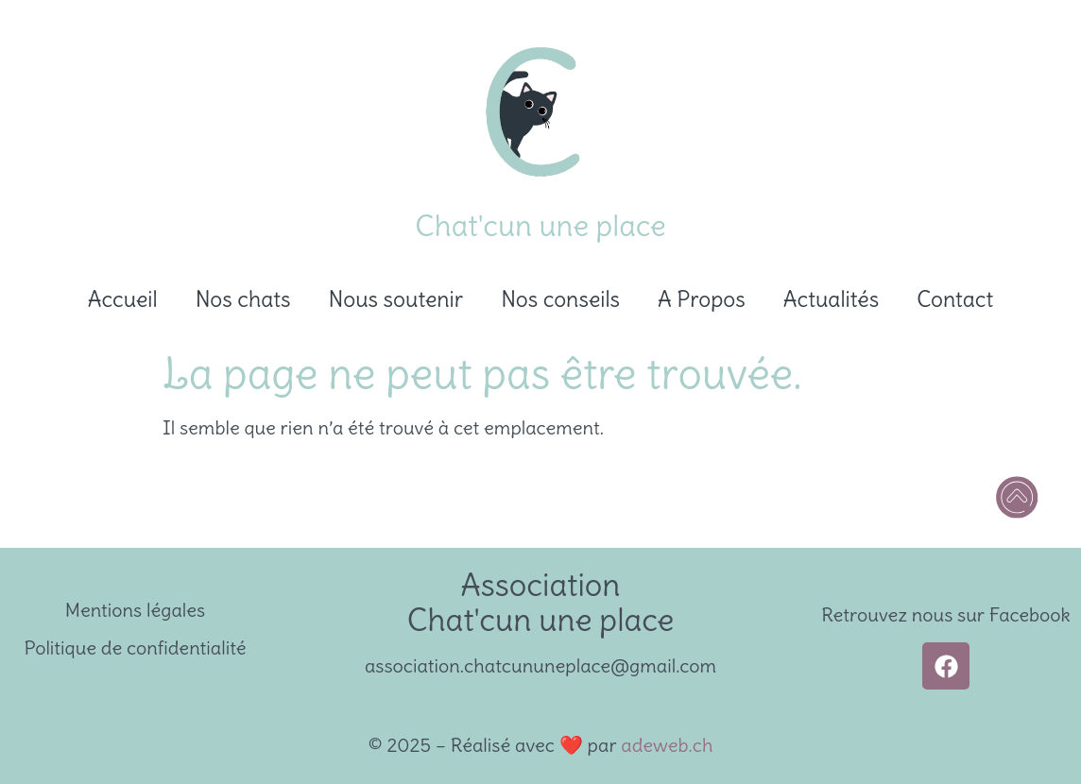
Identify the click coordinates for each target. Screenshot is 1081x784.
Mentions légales (135, 610)
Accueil (123, 299)
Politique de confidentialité (136, 647)
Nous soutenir (396, 299)
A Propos (702, 299)
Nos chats (243, 299)
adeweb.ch (666, 745)
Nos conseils (560, 299)
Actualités (831, 299)
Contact (955, 299)
